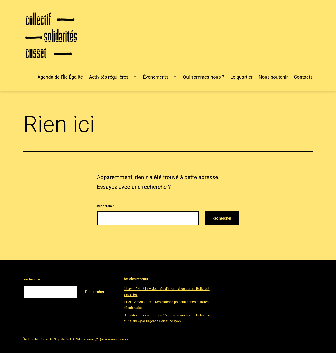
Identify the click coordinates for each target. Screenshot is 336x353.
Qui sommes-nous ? (203, 77)
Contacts (303, 77)
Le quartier (241, 77)
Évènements (155, 77)
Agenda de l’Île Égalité (60, 77)
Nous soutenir (273, 77)
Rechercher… (106, 206)
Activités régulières (109, 77)
